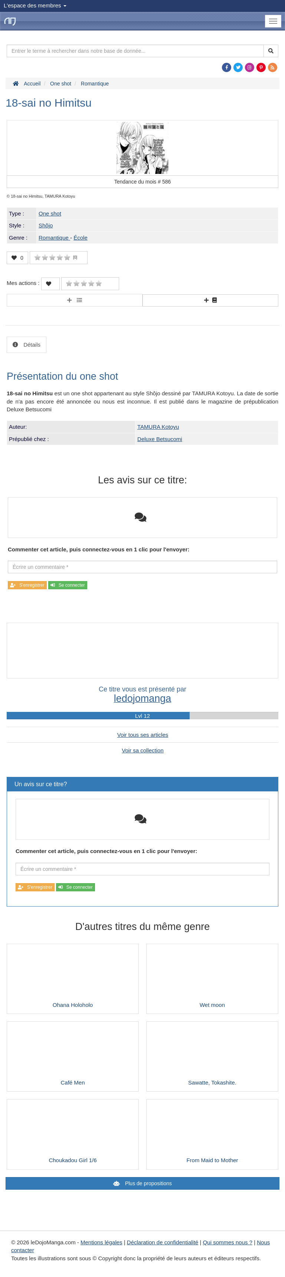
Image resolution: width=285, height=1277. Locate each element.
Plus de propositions (148, 1183)
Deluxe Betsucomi (159, 439)
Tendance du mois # (142, 182)
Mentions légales (101, 1242)
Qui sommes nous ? (227, 1242)
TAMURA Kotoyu (158, 427)
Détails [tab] (31, 344)
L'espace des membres (35, 5)
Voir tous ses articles (142, 735)
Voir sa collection (143, 750)
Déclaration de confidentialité (163, 1242)
